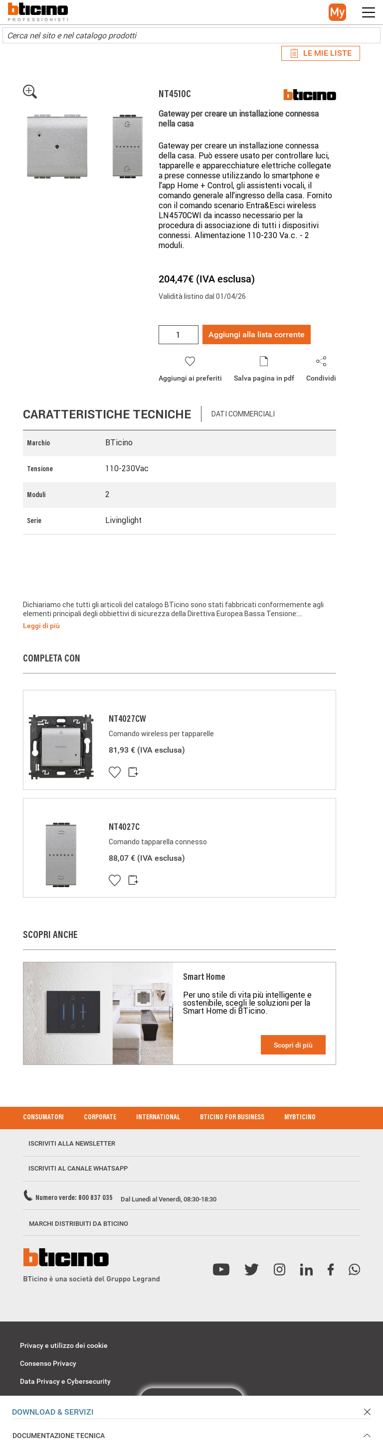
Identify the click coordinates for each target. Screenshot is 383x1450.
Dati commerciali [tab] (243, 413)
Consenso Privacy (48, 1363)
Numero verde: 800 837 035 (74, 1198)
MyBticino (300, 1117)
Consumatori (43, 1117)
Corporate (100, 1117)
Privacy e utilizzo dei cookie (64, 1345)
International (158, 1117)
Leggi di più (41, 625)
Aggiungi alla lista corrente (256, 334)
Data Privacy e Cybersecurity (65, 1381)
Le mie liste (321, 53)
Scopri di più (293, 1045)
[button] (337, 12)
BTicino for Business (232, 1117)
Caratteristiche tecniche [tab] (107, 414)
